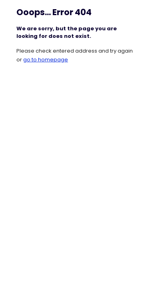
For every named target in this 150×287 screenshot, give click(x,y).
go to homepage (45, 59)
